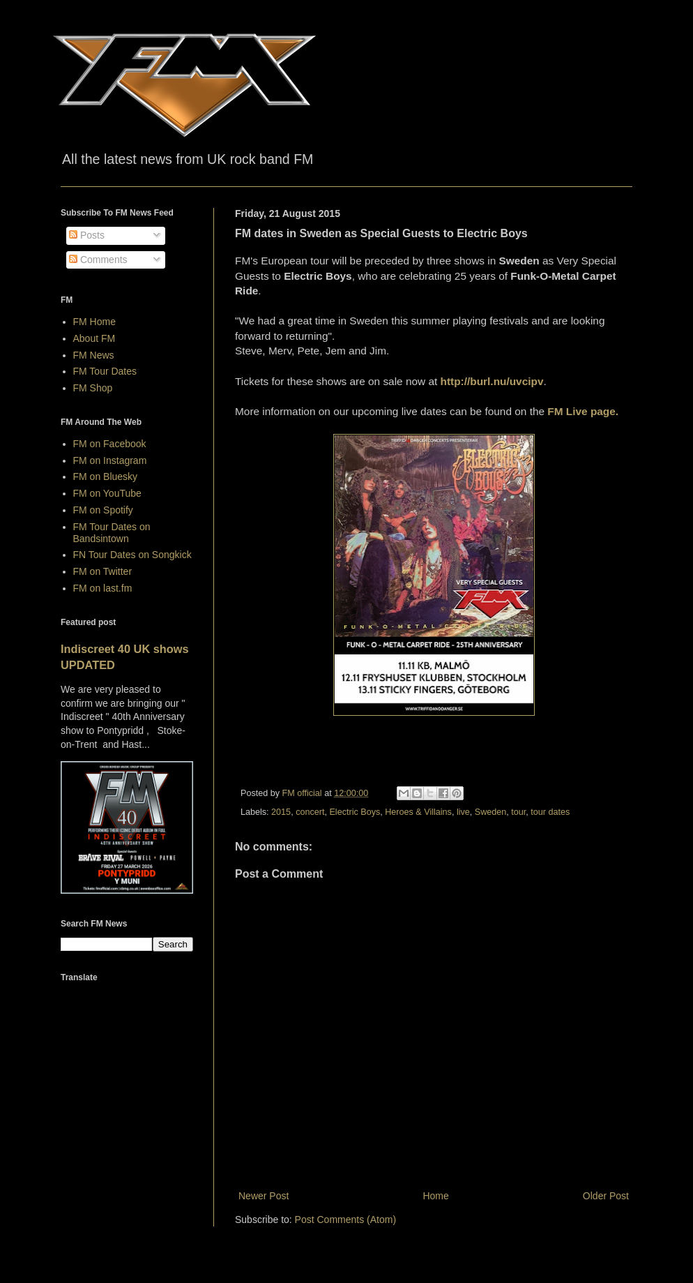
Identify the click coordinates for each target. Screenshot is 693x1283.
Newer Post (263, 1195)
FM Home (94, 321)
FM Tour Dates (105, 371)
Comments (98, 259)
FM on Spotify (103, 510)
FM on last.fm (102, 588)
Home (435, 1195)
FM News (93, 355)
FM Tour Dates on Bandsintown (112, 532)
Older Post (606, 1195)
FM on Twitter (102, 571)
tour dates (550, 812)
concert (310, 812)
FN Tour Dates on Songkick (132, 554)
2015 (281, 812)
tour (518, 812)
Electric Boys (354, 812)
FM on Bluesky (105, 476)
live (463, 812)
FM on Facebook (109, 443)
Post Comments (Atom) (345, 1219)
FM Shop (93, 387)
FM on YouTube (107, 493)
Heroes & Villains (418, 812)
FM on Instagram (110, 460)
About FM (94, 338)
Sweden (491, 812)
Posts (87, 235)
